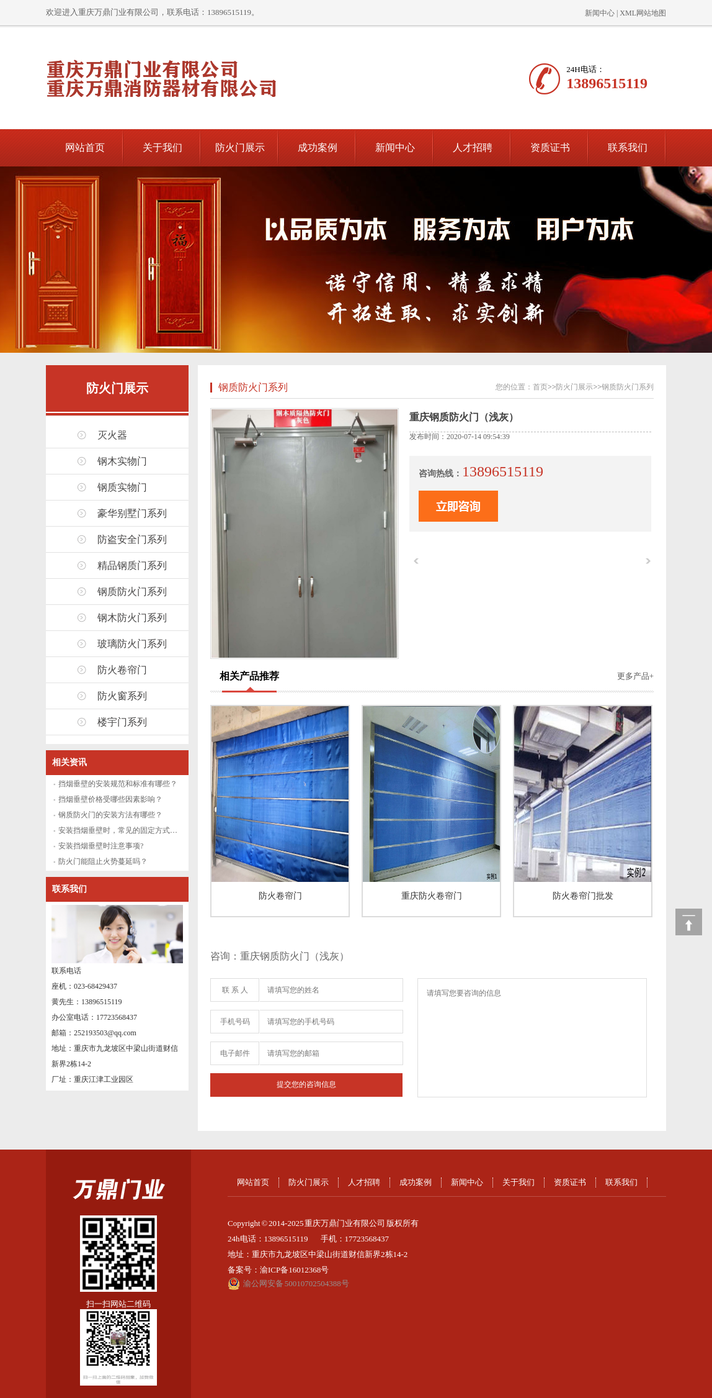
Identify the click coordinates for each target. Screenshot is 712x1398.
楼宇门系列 (122, 722)
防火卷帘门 (122, 670)
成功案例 (317, 147)
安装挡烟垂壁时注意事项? (100, 846)
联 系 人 (235, 990)
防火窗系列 (122, 696)
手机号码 (235, 1021)
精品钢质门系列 (132, 565)
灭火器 (112, 435)
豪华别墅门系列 (132, 513)
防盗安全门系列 (132, 539)
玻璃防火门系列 (132, 643)
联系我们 (627, 147)
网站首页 (85, 147)
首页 (540, 387)
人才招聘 (472, 147)
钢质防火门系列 (132, 591)
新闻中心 (600, 13)
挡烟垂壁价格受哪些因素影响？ (110, 799)
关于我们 (162, 147)
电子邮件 (235, 1053)
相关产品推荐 (249, 676)
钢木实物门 (122, 461)
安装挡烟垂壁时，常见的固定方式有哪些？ (129, 830)
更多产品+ (635, 676)
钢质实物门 (122, 487)
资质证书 (550, 147)
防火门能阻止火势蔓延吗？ (103, 861)
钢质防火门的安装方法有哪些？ (110, 814)
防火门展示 (240, 147)
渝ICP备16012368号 (294, 1269)
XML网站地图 (643, 13)
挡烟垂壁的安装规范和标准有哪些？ (117, 783)
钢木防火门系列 (132, 617)
